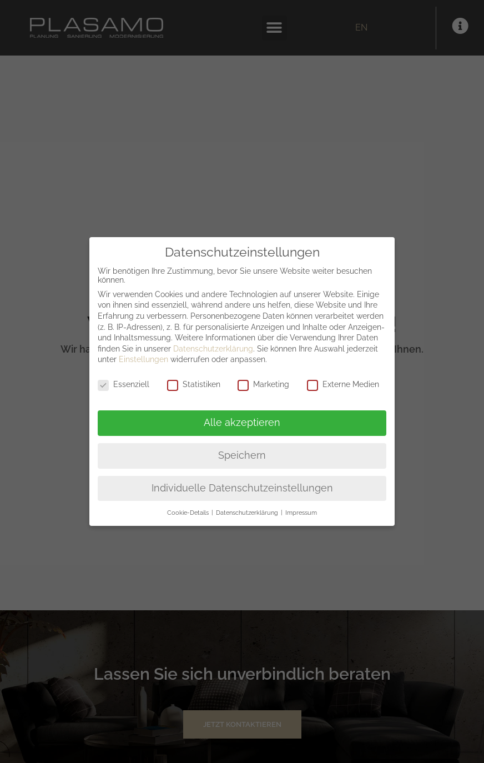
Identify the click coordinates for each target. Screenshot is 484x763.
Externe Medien (343, 384)
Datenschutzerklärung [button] (248, 512)
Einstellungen (143, 359)
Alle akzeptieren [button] (242, 422)
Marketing (263, 384)
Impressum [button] (301, 512)
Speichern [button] (242, 455)
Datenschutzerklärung (213, 348)
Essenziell (123, 384)
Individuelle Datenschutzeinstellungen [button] (242, 488)
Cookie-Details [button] (188, 512)
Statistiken (193, 384)
